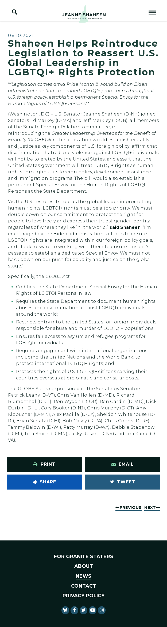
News (83, 576)
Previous (131, 507)
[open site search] (14, 12)
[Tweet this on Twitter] (123, 482)
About (83, 566)
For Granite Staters (83, 556)
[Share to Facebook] (44, 482)
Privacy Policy (83, 596)
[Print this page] (44, 464)
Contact (83, 586)
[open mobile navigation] (152, 12)
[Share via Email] (123, 464)
